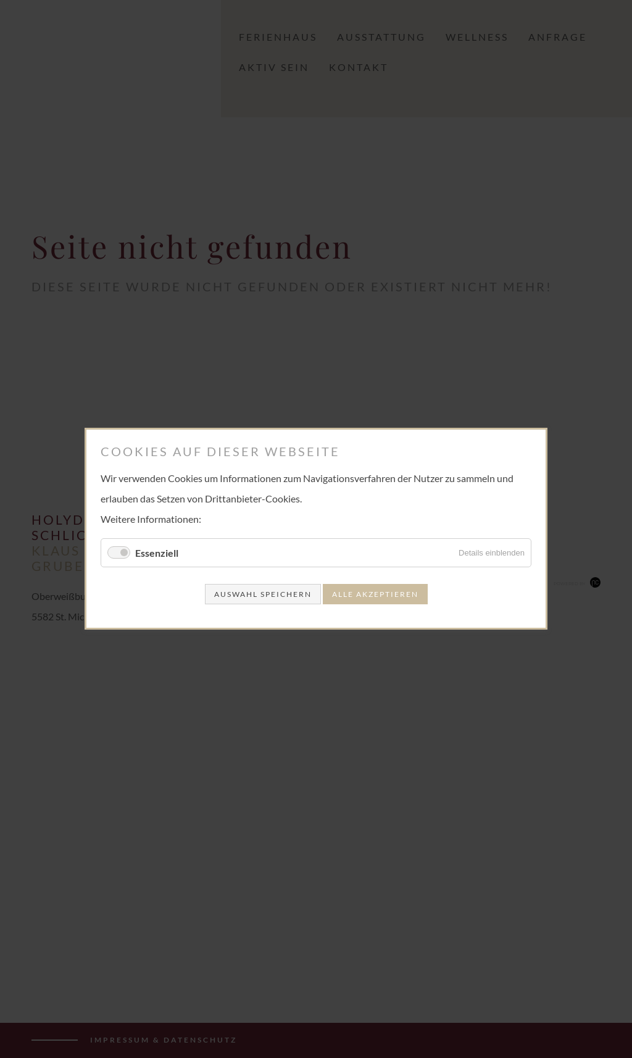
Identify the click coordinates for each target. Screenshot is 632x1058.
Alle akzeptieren (375, 594)
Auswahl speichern (263, 594)
